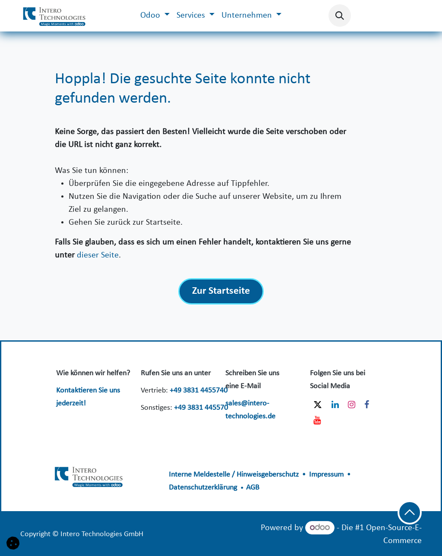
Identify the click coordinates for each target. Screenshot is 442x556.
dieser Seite (98, 255)
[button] (339, 15)
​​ (89, 475)
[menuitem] (155, 15)
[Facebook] (366, 404)
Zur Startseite (221, 291)
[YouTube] (317, 420)
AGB (252, 488)
